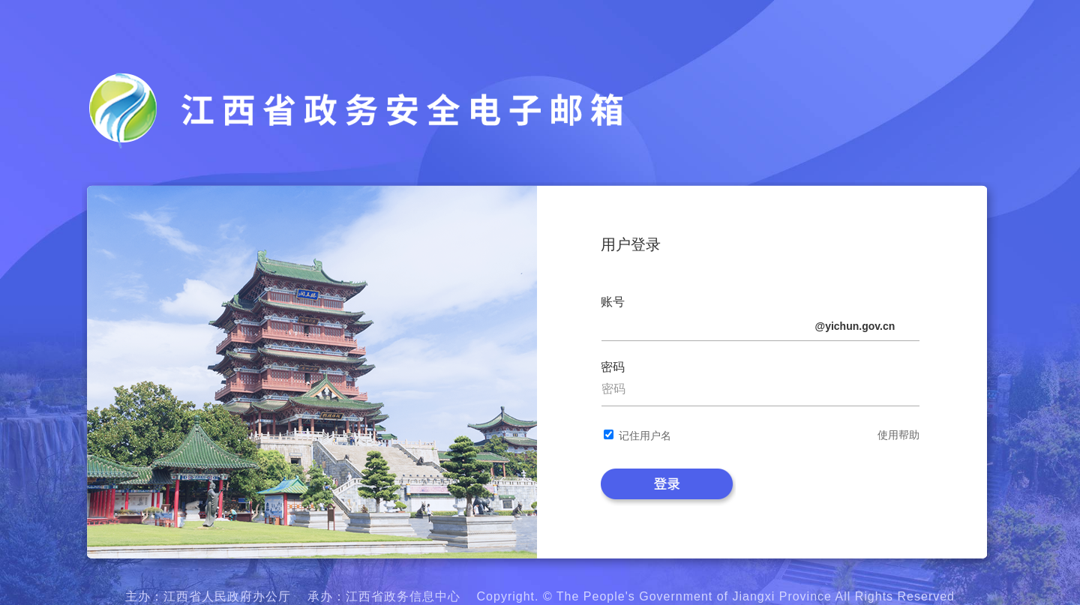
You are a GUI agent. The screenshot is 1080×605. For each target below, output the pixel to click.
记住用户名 (645, 436)
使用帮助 (899, 435)
